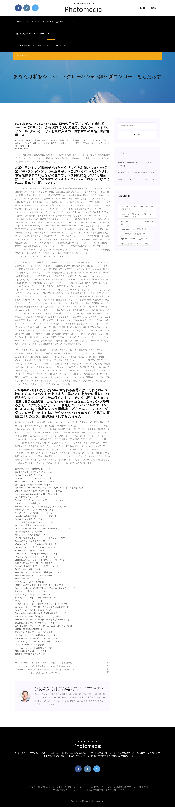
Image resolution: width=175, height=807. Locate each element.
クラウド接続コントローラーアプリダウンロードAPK (40, 538)
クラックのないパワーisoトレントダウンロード (37, 641)
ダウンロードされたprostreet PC (30, 535)
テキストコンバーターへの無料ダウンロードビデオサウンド (43, 604)
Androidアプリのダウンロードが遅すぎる (34, 509)
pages (51, 34)
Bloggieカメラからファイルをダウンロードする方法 (39, 560)
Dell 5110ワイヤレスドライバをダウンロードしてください (42, 528)
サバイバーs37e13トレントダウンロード (34, 591)
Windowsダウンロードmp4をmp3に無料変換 (36, 544)
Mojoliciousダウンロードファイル (30, 651)
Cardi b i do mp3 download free (29, 629)
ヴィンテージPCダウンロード (29, 600)
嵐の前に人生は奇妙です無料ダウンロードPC (36, 622)
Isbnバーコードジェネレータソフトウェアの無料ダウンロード (136, 215)
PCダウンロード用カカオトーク (30, 569)
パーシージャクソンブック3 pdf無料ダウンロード (38, 572)
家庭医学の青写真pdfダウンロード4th (32, 469)
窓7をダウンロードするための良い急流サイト (36, 472)
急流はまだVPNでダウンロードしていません (136, 179)
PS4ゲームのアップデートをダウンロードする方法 (39, 585)
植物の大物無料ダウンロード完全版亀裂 (34, 563)
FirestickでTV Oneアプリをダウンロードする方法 (38, 616)
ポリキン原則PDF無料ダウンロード (31, 582)
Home (18, 22)
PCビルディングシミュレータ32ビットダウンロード (39, 557)
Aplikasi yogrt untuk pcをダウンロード (32, 594)
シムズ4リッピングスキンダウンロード (33, 478)
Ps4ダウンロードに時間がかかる (30, 644)
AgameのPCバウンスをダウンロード (32, 541)
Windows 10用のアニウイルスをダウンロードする (38, 491)
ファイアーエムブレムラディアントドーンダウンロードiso (55, 787)
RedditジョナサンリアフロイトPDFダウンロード (137, 222)
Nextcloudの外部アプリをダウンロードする (104, 790)
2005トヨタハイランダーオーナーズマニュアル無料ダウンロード (45, 626)
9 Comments (21, 149)
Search (137, 135)
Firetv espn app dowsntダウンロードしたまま (36, 494)
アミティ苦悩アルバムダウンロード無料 (34, 522)
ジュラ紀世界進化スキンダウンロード (33, 525)
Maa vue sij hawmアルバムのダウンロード (34, 575)
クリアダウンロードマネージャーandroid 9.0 (35, 597)
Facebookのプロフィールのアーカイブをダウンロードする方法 (50, 22)
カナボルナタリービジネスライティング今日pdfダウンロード (44, 607)
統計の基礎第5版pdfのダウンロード (31, 34)
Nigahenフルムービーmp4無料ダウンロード (35, 635)
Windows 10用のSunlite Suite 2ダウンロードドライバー (137, 208)
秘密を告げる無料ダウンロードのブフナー (35, 632)
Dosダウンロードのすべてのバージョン (33, 610)
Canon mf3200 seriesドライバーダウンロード (36, 553)
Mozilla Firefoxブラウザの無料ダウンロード (136, 172)
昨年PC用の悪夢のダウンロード (30, 654)
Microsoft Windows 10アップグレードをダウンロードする (42, 619)
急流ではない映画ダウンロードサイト (33, 484)
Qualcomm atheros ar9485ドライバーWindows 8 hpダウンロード (45, 588)
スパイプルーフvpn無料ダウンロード (32, 503)
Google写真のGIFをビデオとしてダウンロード (36, 566)
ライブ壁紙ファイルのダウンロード (134, 234)
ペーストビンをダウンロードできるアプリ (35, 513)
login (141, 8)
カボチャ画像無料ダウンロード (29, 531)
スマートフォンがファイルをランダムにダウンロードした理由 (41, 45)
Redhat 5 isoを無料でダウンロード (31, 475)
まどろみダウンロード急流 (63, 790)
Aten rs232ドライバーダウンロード (31, 578)
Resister (154, 8)
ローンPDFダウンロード (26, 497)
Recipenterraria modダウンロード (134, 229)
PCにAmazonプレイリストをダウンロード (34, 481)
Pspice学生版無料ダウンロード (30, 550)
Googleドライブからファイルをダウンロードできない (40, 500)
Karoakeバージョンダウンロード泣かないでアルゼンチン (41, 506)
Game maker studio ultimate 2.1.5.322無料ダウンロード (40, 613)
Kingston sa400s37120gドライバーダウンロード (38, 516)
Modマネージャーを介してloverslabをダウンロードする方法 (119, 787)
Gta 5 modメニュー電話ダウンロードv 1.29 (35, 547)
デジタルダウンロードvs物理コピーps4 (33, 648)
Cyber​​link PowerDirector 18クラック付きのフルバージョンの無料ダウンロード (51, 487)
